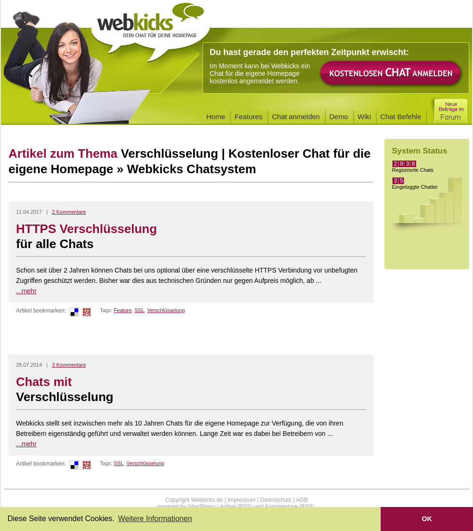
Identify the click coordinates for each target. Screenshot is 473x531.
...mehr (26, 291)
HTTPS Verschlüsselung (191, 237)
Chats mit (191, 390)
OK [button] (427, 519)
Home (215, 117)
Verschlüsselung (166, 310)
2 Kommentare (69, 212)
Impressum (241, 500)
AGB (302, 500)
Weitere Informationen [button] (155, 519)
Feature (122, 310)
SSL (139, 310)
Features (248, 117)
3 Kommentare (69, 365)
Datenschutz (276, 500)
